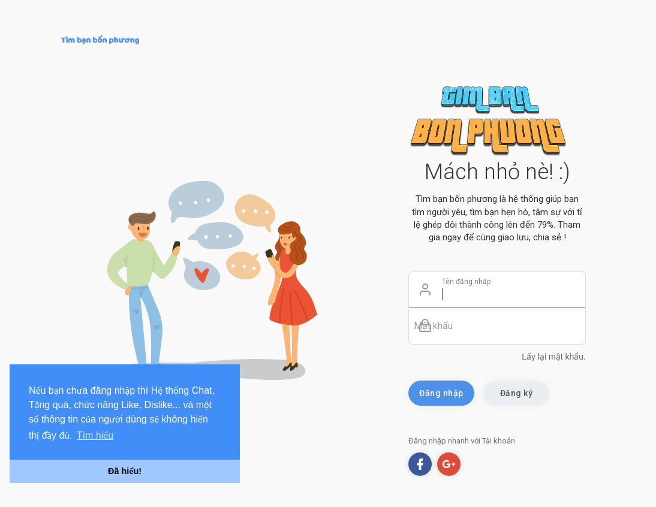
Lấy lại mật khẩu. (554, 356)
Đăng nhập (441, 393)
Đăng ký (516, 393)
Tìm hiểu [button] (95, 435)
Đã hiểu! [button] (125, 471)
